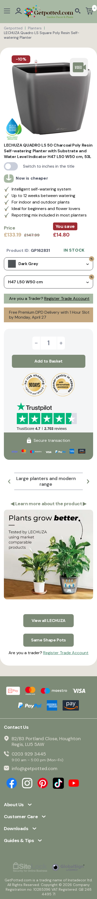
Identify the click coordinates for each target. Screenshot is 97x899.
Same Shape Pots (48, 640)
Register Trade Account (66, 298)
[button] (9, 481)
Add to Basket (48, 361)
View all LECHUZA (48, 620)
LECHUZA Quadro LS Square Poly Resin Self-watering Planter (41, 35)
